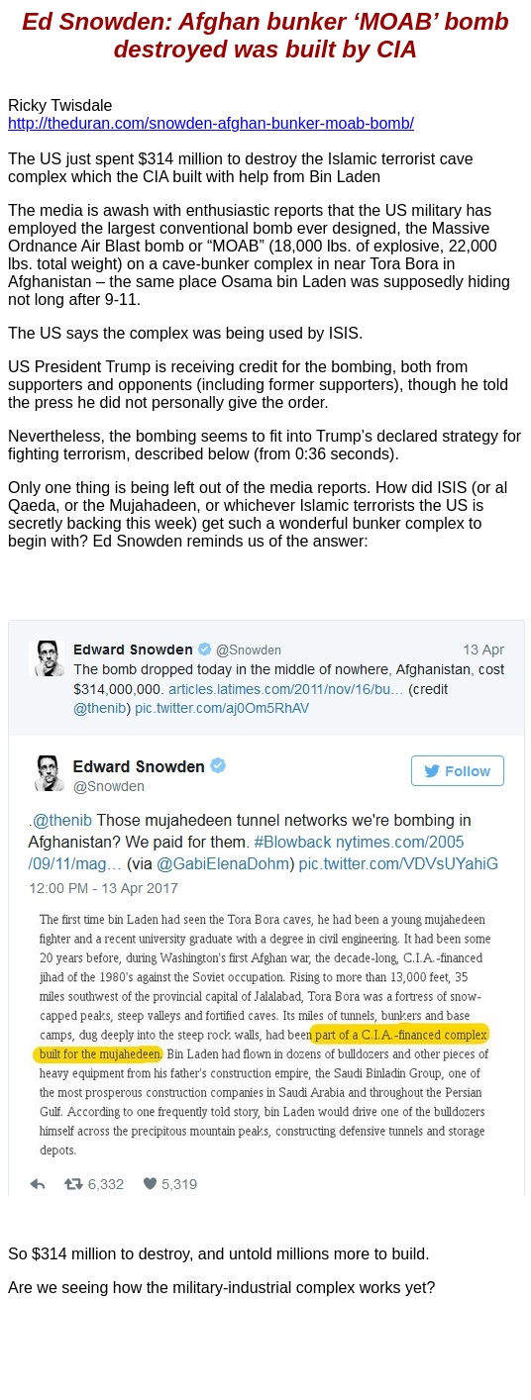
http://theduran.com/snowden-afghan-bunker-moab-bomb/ (211, 123)
